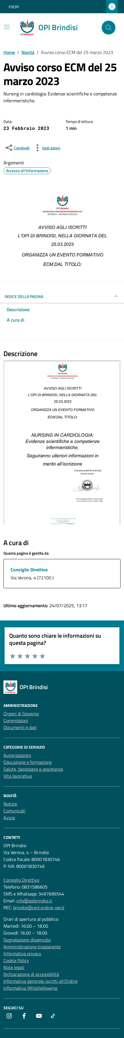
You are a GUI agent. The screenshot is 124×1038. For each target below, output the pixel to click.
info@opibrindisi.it (34, 900)
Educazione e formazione (27, 762)
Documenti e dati (20, 727)
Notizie (10, 803)
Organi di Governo (21, 713)
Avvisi (9, 817)
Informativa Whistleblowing (30, 988)
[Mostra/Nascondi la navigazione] (6, 27)
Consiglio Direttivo (29, 569)
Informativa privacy (22, 953)
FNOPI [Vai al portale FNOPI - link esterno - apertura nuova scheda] (14, 7)
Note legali (13, 967)
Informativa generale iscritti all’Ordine (40, 981)
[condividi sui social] (17, 147)
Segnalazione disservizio (27, 939)
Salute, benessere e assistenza (33, 769)
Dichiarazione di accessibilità (31, 974)
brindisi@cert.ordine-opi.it (38, 907)
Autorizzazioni (17, 755)
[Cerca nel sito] (108, 27)
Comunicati (14, 810)
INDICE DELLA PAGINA (62, 296)
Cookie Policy (16, 960)
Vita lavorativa (17, 775)
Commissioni (15, 720)
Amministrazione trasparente (32, 946)
